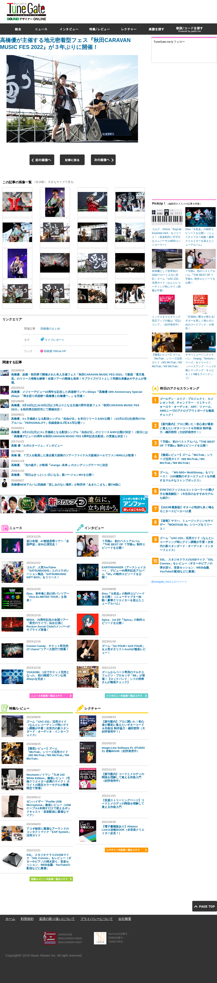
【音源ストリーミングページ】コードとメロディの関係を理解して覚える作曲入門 (123, 804)
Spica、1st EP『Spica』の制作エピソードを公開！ (123, 621)
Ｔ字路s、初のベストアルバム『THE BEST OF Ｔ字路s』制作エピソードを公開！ (123, 544)
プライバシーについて (96, 919)
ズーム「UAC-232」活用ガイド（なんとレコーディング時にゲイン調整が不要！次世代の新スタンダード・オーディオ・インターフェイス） (47, 728)
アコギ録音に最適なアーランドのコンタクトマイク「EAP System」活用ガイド (48, 832)
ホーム (10, 919)
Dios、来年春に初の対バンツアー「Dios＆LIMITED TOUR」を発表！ (47, 597)
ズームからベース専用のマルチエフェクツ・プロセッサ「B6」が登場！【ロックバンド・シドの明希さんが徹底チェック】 (123, 677)
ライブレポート (54, 339)
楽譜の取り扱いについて (57, 919)
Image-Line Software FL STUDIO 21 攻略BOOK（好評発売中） (123, 749)
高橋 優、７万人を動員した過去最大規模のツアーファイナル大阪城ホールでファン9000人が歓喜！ (74, 455)
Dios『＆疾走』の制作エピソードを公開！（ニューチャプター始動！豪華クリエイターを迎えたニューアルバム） (123, 598)
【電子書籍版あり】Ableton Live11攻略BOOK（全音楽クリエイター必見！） (123, 830)
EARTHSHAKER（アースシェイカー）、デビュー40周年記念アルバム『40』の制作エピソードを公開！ (124, 572)
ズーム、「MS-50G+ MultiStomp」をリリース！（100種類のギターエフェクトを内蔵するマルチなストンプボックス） (187, 476)
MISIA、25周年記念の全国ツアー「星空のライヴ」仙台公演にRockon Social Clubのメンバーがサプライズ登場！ (48, 625)
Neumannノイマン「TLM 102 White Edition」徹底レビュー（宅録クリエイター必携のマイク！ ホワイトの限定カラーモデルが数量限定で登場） (48, 781)
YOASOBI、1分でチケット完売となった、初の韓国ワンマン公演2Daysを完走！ (47, 676)
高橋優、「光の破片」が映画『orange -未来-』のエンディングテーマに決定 (59, 465)
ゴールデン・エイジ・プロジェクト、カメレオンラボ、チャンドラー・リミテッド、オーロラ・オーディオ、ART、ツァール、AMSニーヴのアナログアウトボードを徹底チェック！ (187, 406)
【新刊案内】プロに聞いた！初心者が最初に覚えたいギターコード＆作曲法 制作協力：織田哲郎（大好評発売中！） (123, 726)
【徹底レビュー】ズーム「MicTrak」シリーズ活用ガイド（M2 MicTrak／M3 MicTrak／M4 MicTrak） (47, 753)
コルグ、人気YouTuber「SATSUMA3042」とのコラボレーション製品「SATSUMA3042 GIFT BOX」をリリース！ (47, 572)
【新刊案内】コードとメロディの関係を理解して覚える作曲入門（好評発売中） (123, 777)
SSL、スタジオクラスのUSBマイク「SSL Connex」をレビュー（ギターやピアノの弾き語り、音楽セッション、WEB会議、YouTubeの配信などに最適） (48, 861)
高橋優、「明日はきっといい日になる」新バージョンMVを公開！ (52, 474)
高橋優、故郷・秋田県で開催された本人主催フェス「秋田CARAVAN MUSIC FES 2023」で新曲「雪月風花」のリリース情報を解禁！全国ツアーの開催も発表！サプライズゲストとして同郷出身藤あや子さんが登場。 (78, 378)
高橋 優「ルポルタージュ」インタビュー (37, 445)
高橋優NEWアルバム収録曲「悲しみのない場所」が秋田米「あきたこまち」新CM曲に (66, 484)
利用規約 (27, 919)
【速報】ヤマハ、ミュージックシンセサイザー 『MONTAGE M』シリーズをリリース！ (186, 524)
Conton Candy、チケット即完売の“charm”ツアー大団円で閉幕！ (47, 647)
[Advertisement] (153, 31)
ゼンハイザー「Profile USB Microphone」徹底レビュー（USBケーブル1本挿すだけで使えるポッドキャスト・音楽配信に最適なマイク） (48, 808)
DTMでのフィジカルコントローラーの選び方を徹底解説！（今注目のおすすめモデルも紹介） (187, 493)
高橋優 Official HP (55, 351)
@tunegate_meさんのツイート (169, 581)
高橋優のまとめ (50, 328)
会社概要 (124, 919)
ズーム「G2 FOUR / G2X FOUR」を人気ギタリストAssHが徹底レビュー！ (124, 649)
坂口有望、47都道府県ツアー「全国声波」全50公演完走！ (47, 542)
